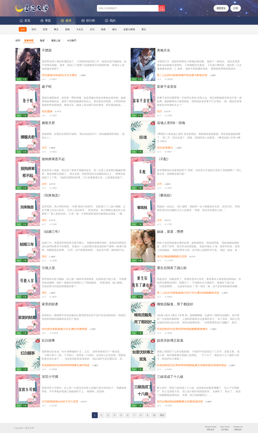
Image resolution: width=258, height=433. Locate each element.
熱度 (42, 40)
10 (154, 415)
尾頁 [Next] (162, 415)
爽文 (56, 29)
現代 (34, 29)
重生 (144, 29)
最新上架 (55, 40)
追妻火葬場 (129, 29)
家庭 (103, 29)
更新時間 (28, 40)
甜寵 (67, 29)
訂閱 (235, 8)
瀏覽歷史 (221, 8)
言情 (45, 29)
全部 (22, 29)
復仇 (114, 29)
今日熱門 (71, 40)
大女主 (79, 29)
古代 (92, 29)
